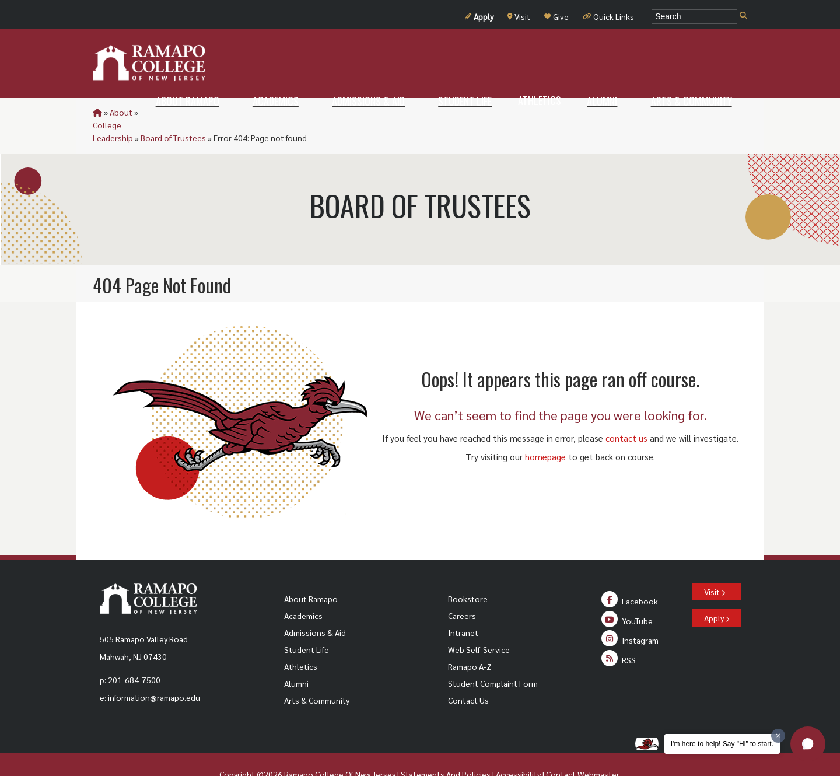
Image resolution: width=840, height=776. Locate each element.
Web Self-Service (479, 623)
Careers (462, 590)
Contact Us (468, 674)
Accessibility (518, 748)
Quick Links (608, 16)
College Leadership (175, 112)
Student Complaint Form (493, 657)
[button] (807, 743)
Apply (479, 16)
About (121, 112)
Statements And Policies (446, 748)
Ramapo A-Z (470, 640)
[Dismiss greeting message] (778, 736)
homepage (545, 430)
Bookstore (468, 573)
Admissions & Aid (315, 607)
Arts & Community (316, 674)
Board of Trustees (251, 112)
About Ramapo (311, 573)
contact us (627, 412)
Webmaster (598, 748)
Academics (303, 590)
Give (556, 16)
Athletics (300, 640)
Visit (519, 16)
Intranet (463, 607)
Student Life (306, 623)
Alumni (296, 657)
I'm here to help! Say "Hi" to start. (722, 743)
